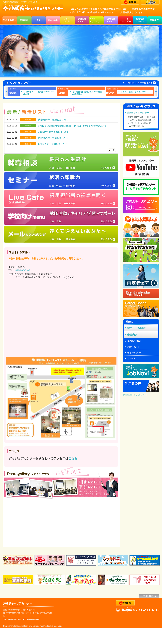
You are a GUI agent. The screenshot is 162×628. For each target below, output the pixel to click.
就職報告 (154, 20)
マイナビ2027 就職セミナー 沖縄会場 (41, 93)
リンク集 (131, 358)
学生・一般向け (136, 328)
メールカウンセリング (96, 20)
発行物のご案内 (134, 341)
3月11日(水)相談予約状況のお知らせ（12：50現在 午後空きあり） (72, 125)
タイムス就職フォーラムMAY (137, 92)
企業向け (132, 334)
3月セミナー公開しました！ (52, 144)
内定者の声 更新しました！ (53, 119)
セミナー (38, 20)
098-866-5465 (23, 270)
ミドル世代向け (67, 20)
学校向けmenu (82, 20)
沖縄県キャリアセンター (138, 112)
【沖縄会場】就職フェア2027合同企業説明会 (90, 93)
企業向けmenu (111, 20)
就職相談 (24, 20)
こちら (72, 458)
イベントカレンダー (125, 20)
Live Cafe (53, 20)
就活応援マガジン (140, 20)
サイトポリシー (134, 353)
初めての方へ (9, 20)
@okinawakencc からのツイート (135, 395)
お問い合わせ (133, 347)
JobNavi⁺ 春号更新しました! (53, 132)
